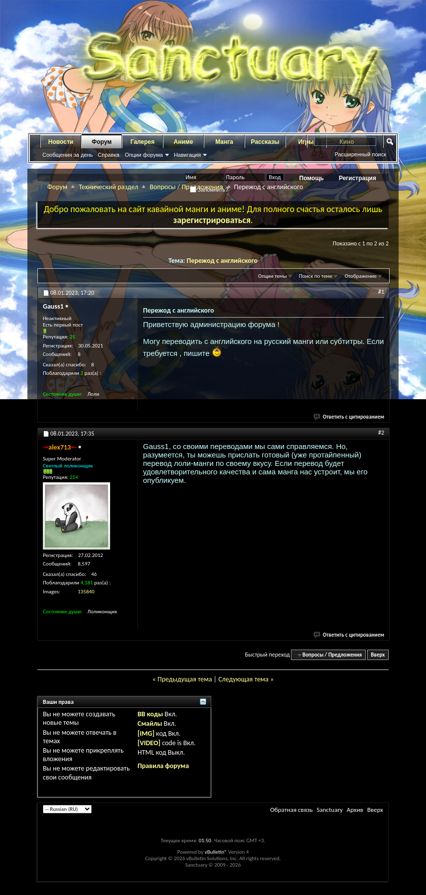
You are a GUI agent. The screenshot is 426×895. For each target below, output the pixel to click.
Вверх (378, 655)
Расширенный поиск (360, 154)
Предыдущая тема (184, 679)
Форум (102, 141)
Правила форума (163, 766)
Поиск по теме (315, 276)
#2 (381, 432)
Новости (60, 141)
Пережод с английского (222, 260)
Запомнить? (209, 190)
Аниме (183, 141)
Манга (224, 141)
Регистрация (357, 178)
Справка (108, 155)
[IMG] (146, 733)
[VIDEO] (149, 743)
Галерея (142, 141)
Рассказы (265, 141)
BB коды (150, 714)
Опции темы (272, 276)
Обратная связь (291, 809)
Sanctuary (329, 809)
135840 (86, 591)
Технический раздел (108, 187)
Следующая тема (243, 679)
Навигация (187, 155)
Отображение (361, 276)
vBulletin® (216, 852)
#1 (381, 291)
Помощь (311, 178)
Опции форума (143, 155)
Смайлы (150, 723)
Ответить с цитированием (349, 417)
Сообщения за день (67, 155)
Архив (355, 809)
